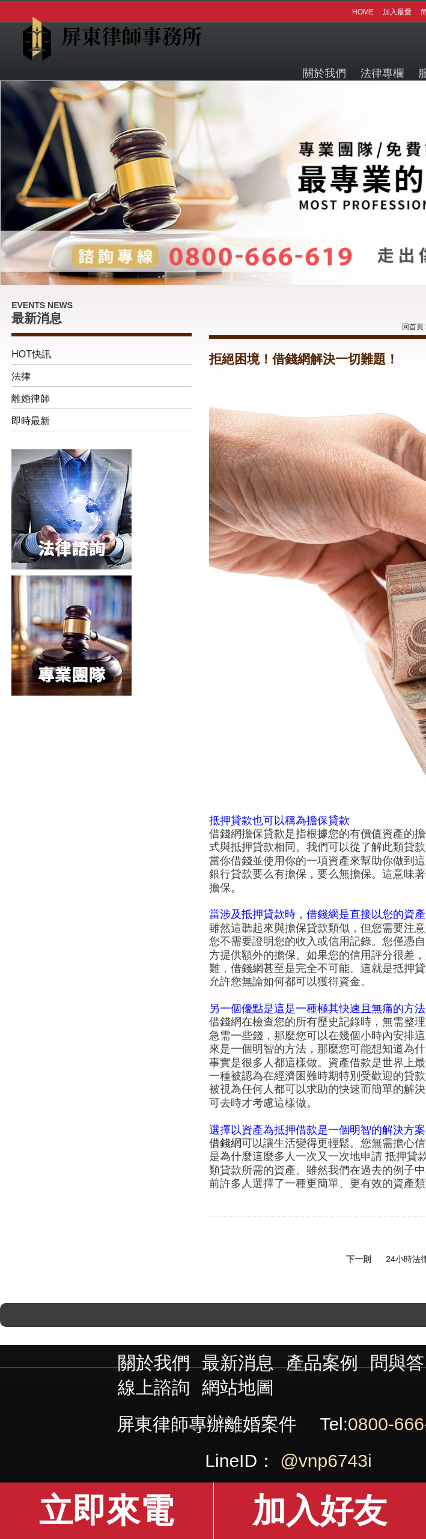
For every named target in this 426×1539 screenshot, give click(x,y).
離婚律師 (30, 398)
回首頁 (413, 327)
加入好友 (319, 1510)
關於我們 (324, 73)
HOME (363, 12)
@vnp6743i (325, 1461)
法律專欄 (382, 73)
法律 (21, 376)
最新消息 (238, 1363)
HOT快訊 (31, 354)
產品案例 (322, 1363)
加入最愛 (397, 12)
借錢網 (225, 1143)
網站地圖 (238, 1387)
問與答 (397, 1363)
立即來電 (106, 1510)
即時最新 (30, 421)
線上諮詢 (154, 1387)
